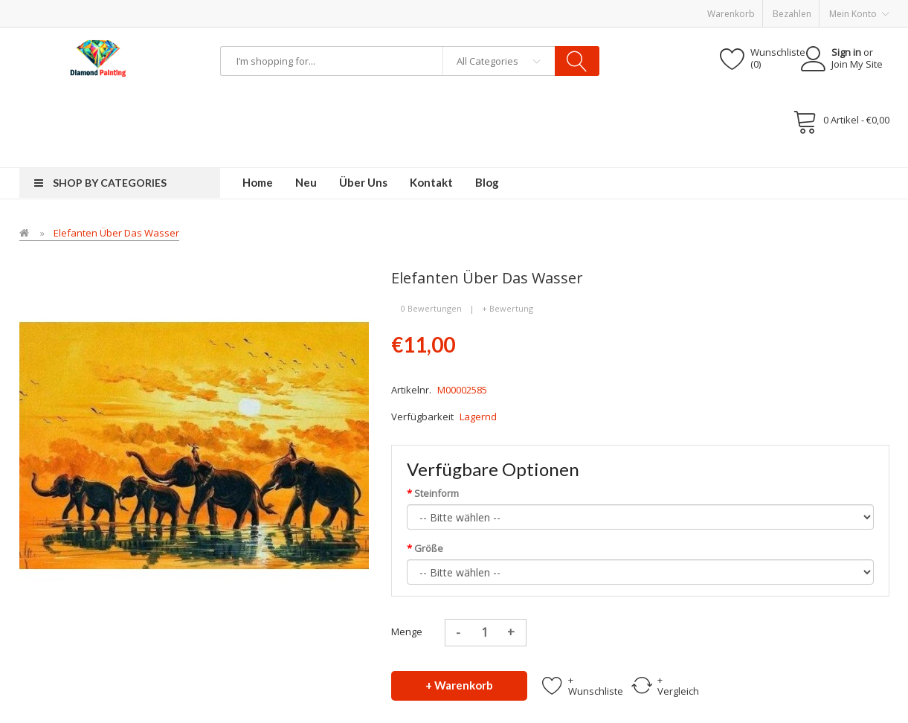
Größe (428, 548)
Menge (406, 631)
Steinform (436, 493)
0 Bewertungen (431, 308)
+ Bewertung (507, 308)
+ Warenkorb (459, 685)
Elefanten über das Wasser (116, 233)
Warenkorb (731, 13)
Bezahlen (792, 13)
